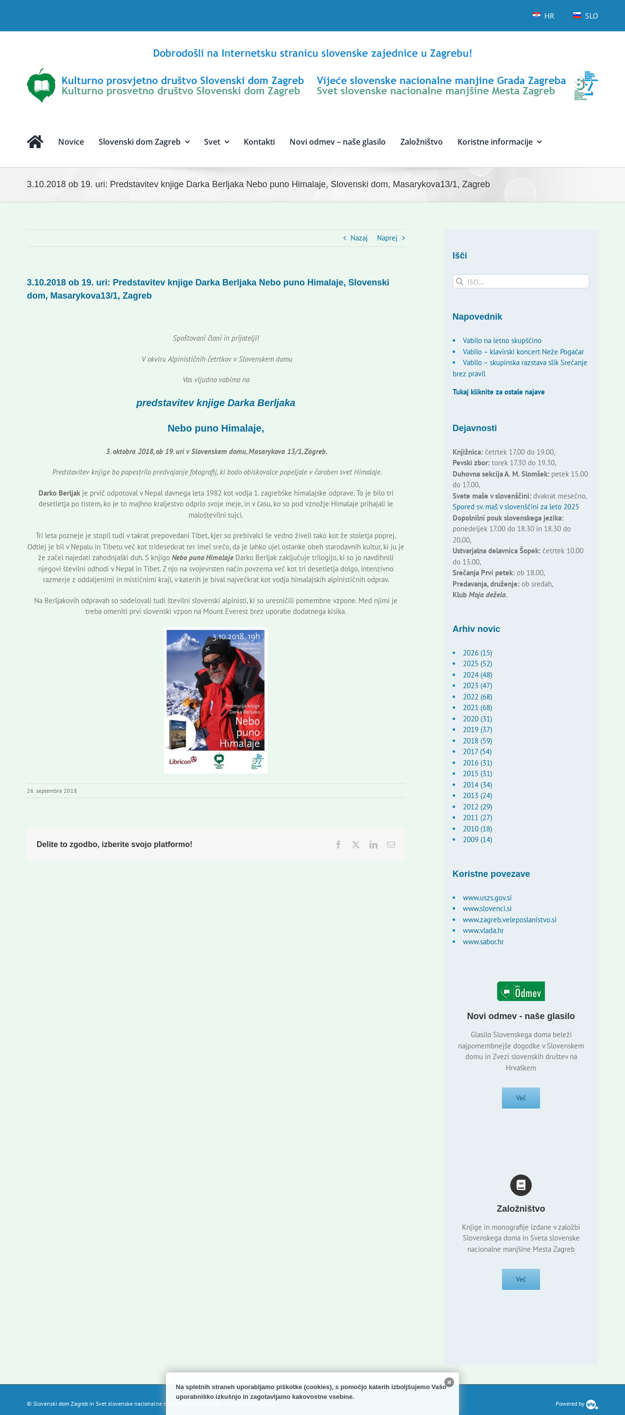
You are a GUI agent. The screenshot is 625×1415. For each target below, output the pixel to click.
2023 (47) (477, 685)
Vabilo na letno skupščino (502, 340)
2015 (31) (477, 773)
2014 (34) (477, 784)
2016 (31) (477, 762)
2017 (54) (477, 751)
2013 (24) (477, 795)
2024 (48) (477, 674)
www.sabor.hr (483, 941)
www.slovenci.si (487, 908)
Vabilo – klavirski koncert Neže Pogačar (523, 351)
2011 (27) (477, 817)
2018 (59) (477, 740)
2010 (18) (477, 828)
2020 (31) (477, 718)
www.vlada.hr (483, 930)
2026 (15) (477, 652)
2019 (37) (477, 729)
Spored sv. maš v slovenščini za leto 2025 (516, 506)
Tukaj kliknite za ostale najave (499, 391)
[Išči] (460, 281)
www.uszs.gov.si (487, 897)
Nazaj (359, 237)
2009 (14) (477, 839)
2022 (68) (477, 696)
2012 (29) (477, 806)
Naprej (387, 237)
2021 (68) (477, 707)
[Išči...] (521, 281)
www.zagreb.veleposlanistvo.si (510, 919)
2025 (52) (477, 663)
